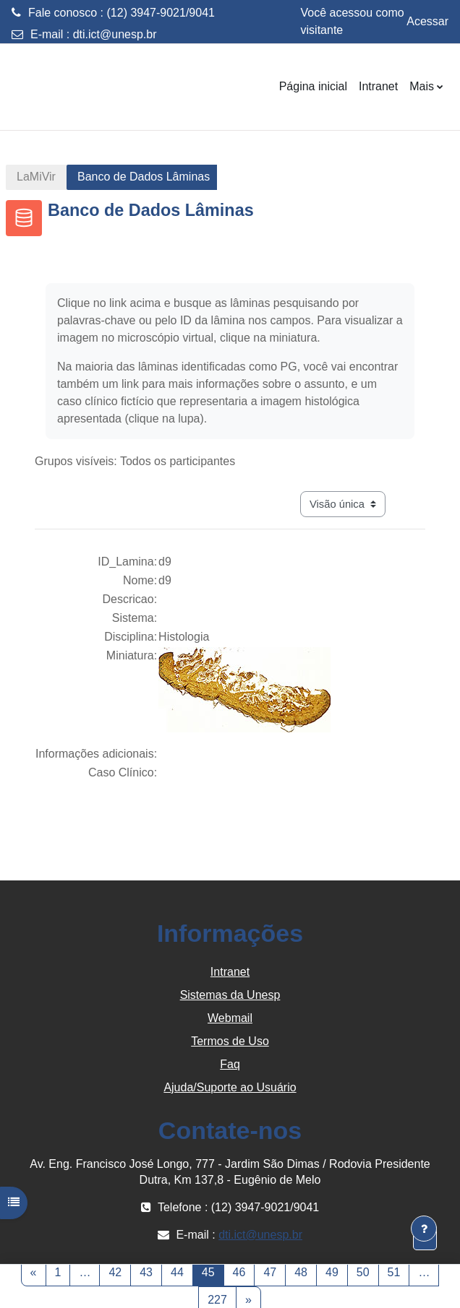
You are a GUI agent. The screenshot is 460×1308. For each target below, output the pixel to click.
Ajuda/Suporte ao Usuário (229, 1087)
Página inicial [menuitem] (313, 86)
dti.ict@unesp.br (115, 34)
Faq (230, 1064)
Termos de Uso (230, 1041)
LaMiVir (36, 176)
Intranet (230, 972)
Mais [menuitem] (421, 86)
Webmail (230, 1018)
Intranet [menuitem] (378, 86)
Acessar (427, 21)
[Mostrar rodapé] (424, 1229)
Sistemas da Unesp (230, 995)
